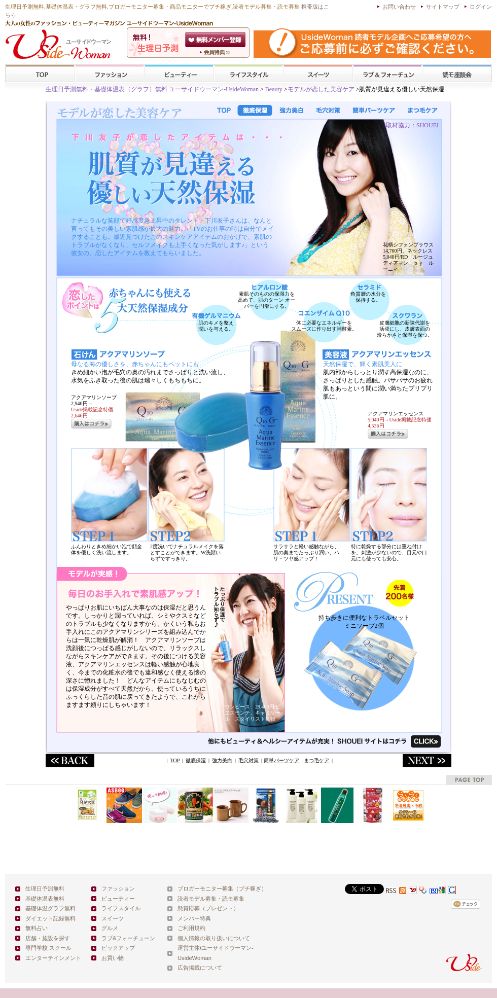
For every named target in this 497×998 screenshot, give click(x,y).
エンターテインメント (53, 958)
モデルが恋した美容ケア (321, 89)
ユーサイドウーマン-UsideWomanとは (216, 52)
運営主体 (189, 948)
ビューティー (179, 73)
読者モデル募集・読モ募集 (211, 899)
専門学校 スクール (48, 948)
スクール (456, 73)
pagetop (469, 780)
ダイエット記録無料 (50, 918)
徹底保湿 (196, 760)
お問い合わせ (399, 7)
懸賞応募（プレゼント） (208, 908)
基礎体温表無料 (44, 899)
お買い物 (112, 958)
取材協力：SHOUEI (412, 125)
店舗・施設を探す (47, 938)
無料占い (36, 928)
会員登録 (216, 39)
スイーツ (317, 73)
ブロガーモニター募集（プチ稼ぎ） (222, 888)
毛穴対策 (248, 760)
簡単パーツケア (281, 760)
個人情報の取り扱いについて (214, 938)
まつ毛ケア (316, 760)
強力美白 (222, 760)
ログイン (481, 7)
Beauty (274, 89)
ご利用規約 (191, 928)
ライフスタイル (248, 73)
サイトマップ (442, 7)
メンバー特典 (194, 918)
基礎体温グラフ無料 (50, 908)
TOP (40, 73)
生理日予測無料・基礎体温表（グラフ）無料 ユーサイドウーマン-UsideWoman (152, 89)
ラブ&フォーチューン (387, 73)
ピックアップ (118, 948)
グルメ (109, 928)
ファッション (109, 73)
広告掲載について (200, 968)
